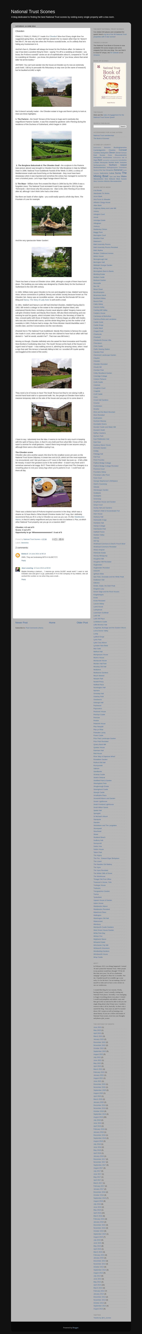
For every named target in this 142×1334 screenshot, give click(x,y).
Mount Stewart (99, 676)
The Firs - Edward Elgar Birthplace (106, 858)
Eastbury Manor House (102, 445)
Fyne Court (98, 478)
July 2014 (97, 1276)
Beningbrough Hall (100, 259)
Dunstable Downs (100, 424)
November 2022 (100, 1045)
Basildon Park (99, 238)
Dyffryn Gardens (100, 433)
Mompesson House (101, 655)
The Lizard (98, 861)
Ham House (98, 514)
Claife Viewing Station (102, 349)
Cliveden (53, 36)
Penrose (97, 717)
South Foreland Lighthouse (104, 804)
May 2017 (97, 1177)
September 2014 (100, 1270)
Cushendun (98, 406)
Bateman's (97, 241)
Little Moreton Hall (100, 625)
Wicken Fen (98, 936)
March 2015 (98, 1252)
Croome (97, 403)
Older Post (82, 622)
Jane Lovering (27, 568)
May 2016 (97, 1210)
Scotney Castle (99, 774)
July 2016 (97, 1204)
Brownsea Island (100, 295)
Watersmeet (98, 921)
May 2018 (97, 1150)
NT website (114, 53)
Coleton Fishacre (100, 379)
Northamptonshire (100, 165)
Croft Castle (98, 394)
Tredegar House (100, 885)
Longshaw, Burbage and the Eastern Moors (110, 628)
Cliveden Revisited (101, 364)
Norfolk (111, 162)
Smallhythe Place (100, 795)
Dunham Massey (100, 421)
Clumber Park (99, 370)
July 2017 (97, 1171)
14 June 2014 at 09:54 (42, 568)
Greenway (97, 499)
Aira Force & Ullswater (102, 199)
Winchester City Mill (101, 945)
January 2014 (99, 1294)
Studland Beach (99, 837)
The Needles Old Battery (103, 864)
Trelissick (97, 888)
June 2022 (97, 1060)
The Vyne (97, 867)
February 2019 (99, 1129)
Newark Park (98, 679)
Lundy (96, 634)
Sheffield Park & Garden (103, 780)
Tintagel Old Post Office (102, 879)
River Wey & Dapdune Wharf (104, 756)
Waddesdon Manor (101, 906)
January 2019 (99, 1132)
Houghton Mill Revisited (102, 562)
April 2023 (97, 1033)
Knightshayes (99, 595)
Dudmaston (98, 418)
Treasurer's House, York (103, 882)
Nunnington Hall (100, 687)
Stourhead (97, 831)
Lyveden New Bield (101, 646)
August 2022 (98, 1054)
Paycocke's (98, 708)
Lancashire (106, 160)
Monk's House (99, 658)
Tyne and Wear (114, 176)
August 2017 (98, 1168)
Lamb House (98, 607)
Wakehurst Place (100, 912)
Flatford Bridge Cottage (102, 463)
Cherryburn (98, 343)
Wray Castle (98, 957)
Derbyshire (104, 153)
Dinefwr (96, 409)
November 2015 (100, 1228)
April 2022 (97, 1066)
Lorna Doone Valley (101, 631)
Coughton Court (99, 388)
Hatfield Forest (99, 532)
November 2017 (100, 1162)
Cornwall (123, 150)
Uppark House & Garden (103, 900)
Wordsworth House (101, 954)
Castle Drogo (98, 325)
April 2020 (97, 1096)
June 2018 (97, 1147)
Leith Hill (97, 616)
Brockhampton (99, 292)
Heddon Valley (99, 535)
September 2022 (100, 1051)
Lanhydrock (98, 610)
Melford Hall (98, 652)
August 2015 (98, 1237)
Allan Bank (98, 205)
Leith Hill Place (99, 619)
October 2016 (99, 1195)
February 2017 (99, 1186)
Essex (110, 155)
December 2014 (100, 1261)
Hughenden (98, 565)
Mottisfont (97, 670)
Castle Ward (98, 328)
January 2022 (99, 1075)
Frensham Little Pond (102, 475)
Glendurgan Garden (101, 490)
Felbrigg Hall (98, 454)
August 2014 (98, 1273)
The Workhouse (99, 876)
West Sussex (121, 179)
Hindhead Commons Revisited (105, 547)
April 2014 (97, 1285)
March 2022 (98, 1069)
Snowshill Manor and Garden (104, 798)
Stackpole (97, 819)
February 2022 (99, 1072)
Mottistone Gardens (101, 673)
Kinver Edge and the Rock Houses (106, 592)
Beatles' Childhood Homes (103, 253)
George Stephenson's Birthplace (106, 481)
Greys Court (98, 505)
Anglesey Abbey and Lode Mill (105, 208)
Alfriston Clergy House (102, 202)
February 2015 (99, 1255)
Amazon (97, 55)
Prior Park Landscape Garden (105, 738)
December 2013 (100, 1297)
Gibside (96, 487)
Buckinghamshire (120, 147)
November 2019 (100, 1108)
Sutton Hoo (98, 846)
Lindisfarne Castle (100, 622)
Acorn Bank (98, 196)
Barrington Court (100, 235)
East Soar (97, 442)
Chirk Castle (98, 346)
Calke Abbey (98, 304)
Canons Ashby (99, 307)
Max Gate (97, 649)
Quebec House (99, 747)
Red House (98, 753)
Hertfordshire (117, 157)
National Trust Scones (33, 11)
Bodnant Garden (100, 280)
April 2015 (97, 1249)
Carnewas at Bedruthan (102, 316)
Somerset (118, 170)
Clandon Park (99, 352)
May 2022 (97, 1063)
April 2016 (97, 1213)
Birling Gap (98, 268)
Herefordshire (107, 157)
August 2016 (98, 1201)
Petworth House (100, 723)
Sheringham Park (100, 783)
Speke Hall (98, 810)
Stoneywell (98, 828)
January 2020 (99, 1102)
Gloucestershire (121, 155)
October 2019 (99, 1111)
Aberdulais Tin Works (101, 193)
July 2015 (97, 1240)
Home (52, 622)
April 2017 (97, 1180)
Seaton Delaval (99, 777)
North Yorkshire (121, 162)
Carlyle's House (99, 313)
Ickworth (97, 571)
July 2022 (97, 1057)
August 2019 (98, 1117)
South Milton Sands (101, 807)
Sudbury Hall (98, 840)
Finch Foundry (99, 460)
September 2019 (100, 1114)
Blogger (75, 1328)
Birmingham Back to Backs (104, 271)
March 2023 (98, 1036)
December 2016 (100, 1192)
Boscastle (97, 283)
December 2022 (100, 1042)
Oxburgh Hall (98, 702)
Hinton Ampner (99, 550)
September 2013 (100, 1306)
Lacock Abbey (99, 604)
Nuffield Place (99, 685)
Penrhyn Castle (99, 714)
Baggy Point (98, 232)
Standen (97, 822)
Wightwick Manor (100, 939)
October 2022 (99, 1048)
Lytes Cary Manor (100, 643)
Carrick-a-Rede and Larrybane (105, 319)
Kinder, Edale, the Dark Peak (104, 586)
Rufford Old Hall (100, 762)
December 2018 (100, 1135)
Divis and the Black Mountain (104, 412)
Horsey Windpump (100, 556)
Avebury (97, 226)
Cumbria (97, 153)
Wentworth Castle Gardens (104, 927)
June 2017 (97, 1174)
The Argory (98, 855)
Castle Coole (98, 322)
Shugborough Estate (101, 786)
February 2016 (99, 1219)
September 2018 (100, 1138)
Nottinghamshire (112, 167)
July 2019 (97, 1120)
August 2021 (98, 1078)
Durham (124, 153)
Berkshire (24, 543)
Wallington (97, 915)
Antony (96, 211)
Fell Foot (97, 457)
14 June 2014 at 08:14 (37, 554)
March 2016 (98, 1216)
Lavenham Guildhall (101, 613)
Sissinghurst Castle (101, 789)
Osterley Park (99, 696)
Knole (96, 598)
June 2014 (97, 1279)
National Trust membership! (104, 135)
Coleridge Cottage (100, 376)
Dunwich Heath (99, 430)
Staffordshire (104, 173)
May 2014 (97, 1282)
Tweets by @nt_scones (102, 1318)
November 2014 (100, 1264)
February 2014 (99, 1291)
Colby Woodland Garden (103, 373)
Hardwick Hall (99, 523)
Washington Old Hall (101, 918)
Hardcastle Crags (100, 520)
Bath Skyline (98, 250)
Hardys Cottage (99, 526)
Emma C (25, 554)
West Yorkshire (99, 181)
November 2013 (100, 1300)
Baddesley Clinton (100, 229)
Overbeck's (98, 699)
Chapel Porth (98, 331)
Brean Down (98, 289)
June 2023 (97, 1027)
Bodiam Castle (99, 277)
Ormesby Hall (99, 693)
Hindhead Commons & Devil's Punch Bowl (109, 544)
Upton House (98, 903)
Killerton (97, 583)
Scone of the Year (100, 170)
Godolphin (97, 496)
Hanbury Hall (98, 517)
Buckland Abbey (100, 298)
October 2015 (99, 1231)
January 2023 (99, 1039)
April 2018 (97, 1153)
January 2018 (99, 1156)
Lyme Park (98, 640)
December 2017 (100, 1159)
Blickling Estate (99, 274)
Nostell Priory (99, 682)
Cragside (97, 391)
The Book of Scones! (101, 138)
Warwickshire (99, 179)
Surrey (118, 173)
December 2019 (100, 1105)
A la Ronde (98, 190)
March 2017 (98, 1183)
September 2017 (100, 1165)
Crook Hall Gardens (101, 400)
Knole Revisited (99, 601)
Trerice (96, 894)
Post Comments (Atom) (34, 628)
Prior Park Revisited (101, 741)
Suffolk (111, 173)
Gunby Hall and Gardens (103, 508)
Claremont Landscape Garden (105, 355)
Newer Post (21, 622)
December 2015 (100, 1225)
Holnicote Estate (100, 553)
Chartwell (97, 337)
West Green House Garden (104, 930)
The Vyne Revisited (101, 870)
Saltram (96, 768)
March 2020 (98, 1099)
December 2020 (100, 1084)
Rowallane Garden (101, 759)
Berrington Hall (99, 262)
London (96, 162)
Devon (112, 152)
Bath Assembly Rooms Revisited (106, 247)
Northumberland (100, 167)
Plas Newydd (98, 726)
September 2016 (100, 1198)
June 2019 (97, 1123)
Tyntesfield (98, 897)
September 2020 (100, 1090)
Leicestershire (114, 160)
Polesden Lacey (100, 733)
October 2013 (99, 1303)
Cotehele (97, 385)
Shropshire (109, 170)
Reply (24, 560)
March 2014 (98, 1288)
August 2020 (98, 1093)
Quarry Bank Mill (100, 744)
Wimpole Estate (99, 942)
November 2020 (100, 1087)
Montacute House (100, 661)
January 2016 (99, 1222)
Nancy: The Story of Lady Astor (36, 300)
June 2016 (97, 1207)
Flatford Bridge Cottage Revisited (106, 466)
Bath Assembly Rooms (102, 244)
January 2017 (99, 1189)
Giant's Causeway (100, 484)
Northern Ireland (118, 165)
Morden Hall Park (100, 664)
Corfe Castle (98, 382)
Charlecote (98, 334)
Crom (96, 397)
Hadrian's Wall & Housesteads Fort (107, 511)
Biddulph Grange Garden (103, 265)
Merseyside (104, 162)
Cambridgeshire (99, 150)
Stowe (96, 834)
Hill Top (96, 541)
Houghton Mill (99, 559)
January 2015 (99, 1258)
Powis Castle (98, 735)
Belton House (99, 256)
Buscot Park (98, 301)
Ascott (96, 217)
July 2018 (97, 1144)
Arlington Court (99, 214)
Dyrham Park (98, 436)
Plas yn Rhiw (98, 730)
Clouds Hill (98, 367)
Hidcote (96, 538)
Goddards (97, 493)
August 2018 (98, 1141)
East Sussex (99, 155)
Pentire (96, 720)
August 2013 (98, 1309)
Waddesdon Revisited (102, 909)
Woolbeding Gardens (101, 951)
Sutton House (99, 849)
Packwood (97, 705)
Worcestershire (116, 181)
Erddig (96, 451)
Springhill (97, 813)
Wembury (97, 924)
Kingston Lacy (99, 589)
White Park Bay (99, 933)
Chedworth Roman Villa (102, 340)
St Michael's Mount (101, 816)
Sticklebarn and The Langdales (105, 825)
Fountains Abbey (100, 472)
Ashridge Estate (99, 220)
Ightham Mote (99, 574)
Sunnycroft (98, 843)
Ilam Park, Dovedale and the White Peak (109, 577)
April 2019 (97, 1126)
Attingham (97, 223)
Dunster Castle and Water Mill (105, 427)
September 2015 (100, 1234)
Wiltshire (107, 181)
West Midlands (110, 179)
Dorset (118, 153)
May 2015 (97, 1246)
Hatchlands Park (100, 529)
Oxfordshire (123, 167)
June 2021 (97, 1081)
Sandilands (98, 771)
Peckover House (100, 711)
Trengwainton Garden (102, 891)
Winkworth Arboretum (102, 948)
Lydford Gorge (99, 637)
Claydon (97, 358)
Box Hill (96, 286)
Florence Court (99, 469)
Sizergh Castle (99, 792)
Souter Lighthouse (100, 801)
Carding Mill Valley (100, 310)
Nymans (97, 690)
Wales (124, 176)
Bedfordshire (97, 147)
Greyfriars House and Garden (105, 502)
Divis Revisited (99, 415)
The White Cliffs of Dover (103, 873)
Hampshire (98, 157)
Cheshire (112, 150)
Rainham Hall (99, 750)
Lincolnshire (122, 160)
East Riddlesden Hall (101, 439)
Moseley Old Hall (100, 667)
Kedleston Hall (99, 580)
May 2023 (97, 1030)
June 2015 (97, 1243)
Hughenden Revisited (102, 568)
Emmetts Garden (100, 448)
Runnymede (98, 765)
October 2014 (99, 1267)
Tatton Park (98, 852)
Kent (100, 160)
